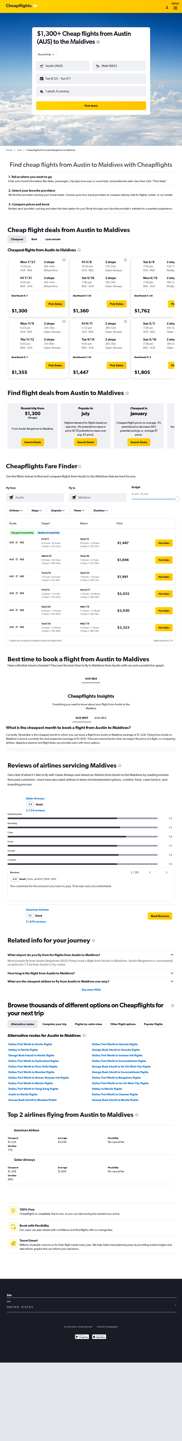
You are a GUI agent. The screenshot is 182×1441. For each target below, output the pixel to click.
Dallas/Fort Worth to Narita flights (30, 1041)
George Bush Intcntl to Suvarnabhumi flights (120, 1068)
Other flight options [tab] (123, 1020)
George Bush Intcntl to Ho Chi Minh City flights (121, 1063)
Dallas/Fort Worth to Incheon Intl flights (117, 1052)
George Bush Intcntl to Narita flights (31, 1052)
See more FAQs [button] (91, 986)
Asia (19, 146)
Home (9, 146)
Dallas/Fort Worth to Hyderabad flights (33, 1057)
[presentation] (98, 42)
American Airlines (37, 906)
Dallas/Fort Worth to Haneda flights (115, 1041)
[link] (32, 439)
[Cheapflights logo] (18, 6)
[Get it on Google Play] (82, 1334)
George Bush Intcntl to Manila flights (115, 1096)
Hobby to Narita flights (23, 1046)
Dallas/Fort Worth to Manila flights (30, 1080)
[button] (61, 78)
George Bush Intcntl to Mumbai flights (32, 1096)
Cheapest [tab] (17, 236)
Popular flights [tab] (153, 1020)
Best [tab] (34, 236)
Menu (175, 6)
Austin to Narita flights (22, 1091)
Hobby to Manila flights (107, 1085)
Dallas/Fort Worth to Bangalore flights (116, 1074)
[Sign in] (167, 8)
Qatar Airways (35, 795)
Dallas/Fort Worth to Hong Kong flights (33, 1085)
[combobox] (46, 54)
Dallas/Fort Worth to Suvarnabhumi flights (119, 1057)
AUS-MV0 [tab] (82, 714)
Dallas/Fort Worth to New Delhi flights (32, 1063)
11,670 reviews (36, 918)
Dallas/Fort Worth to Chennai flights (115, 1091)
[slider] (177, 495)
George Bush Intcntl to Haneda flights (116, 1046)
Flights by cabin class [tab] (88, 1020)
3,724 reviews (35, 807)
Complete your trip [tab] (54, 1020)
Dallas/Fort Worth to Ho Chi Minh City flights (120, 1080)
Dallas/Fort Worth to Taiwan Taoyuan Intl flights (38, 1074)
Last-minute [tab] (53, 236)
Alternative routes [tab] (22, 1020)
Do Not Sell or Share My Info (78, 1323)
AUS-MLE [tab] (91, 675)
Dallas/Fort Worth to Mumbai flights (31, 1068)
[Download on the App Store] (99, 1334)
